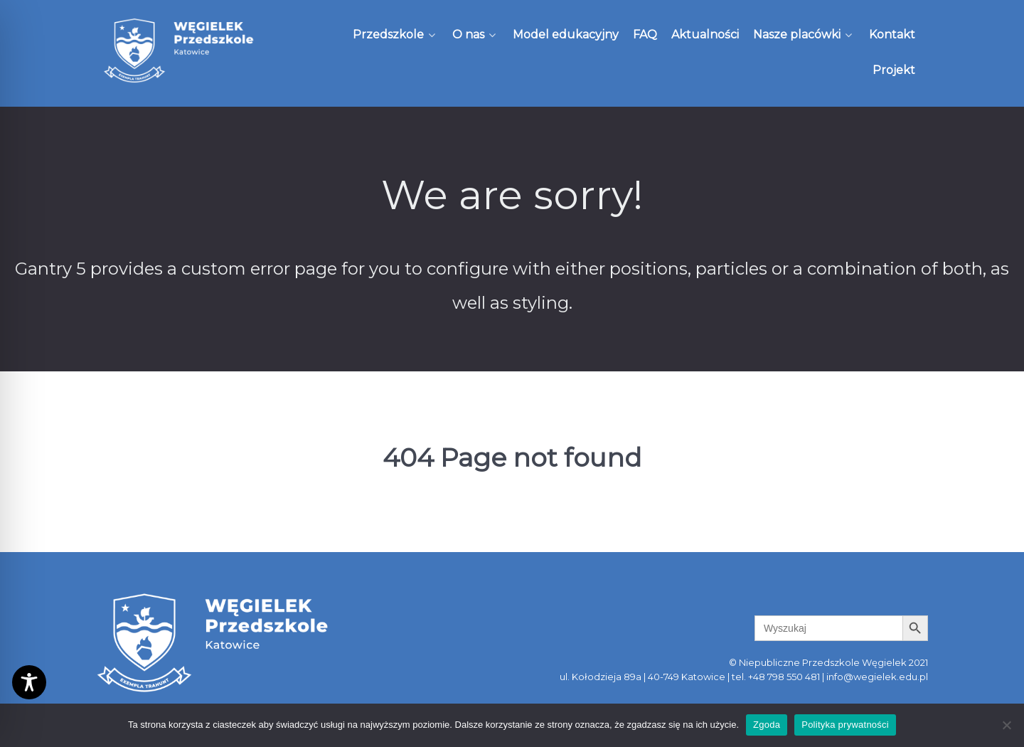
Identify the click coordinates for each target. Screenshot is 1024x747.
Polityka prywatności (845, 724)
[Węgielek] (179, 50)
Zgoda (766, 724)
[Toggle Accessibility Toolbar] (29, 682)
